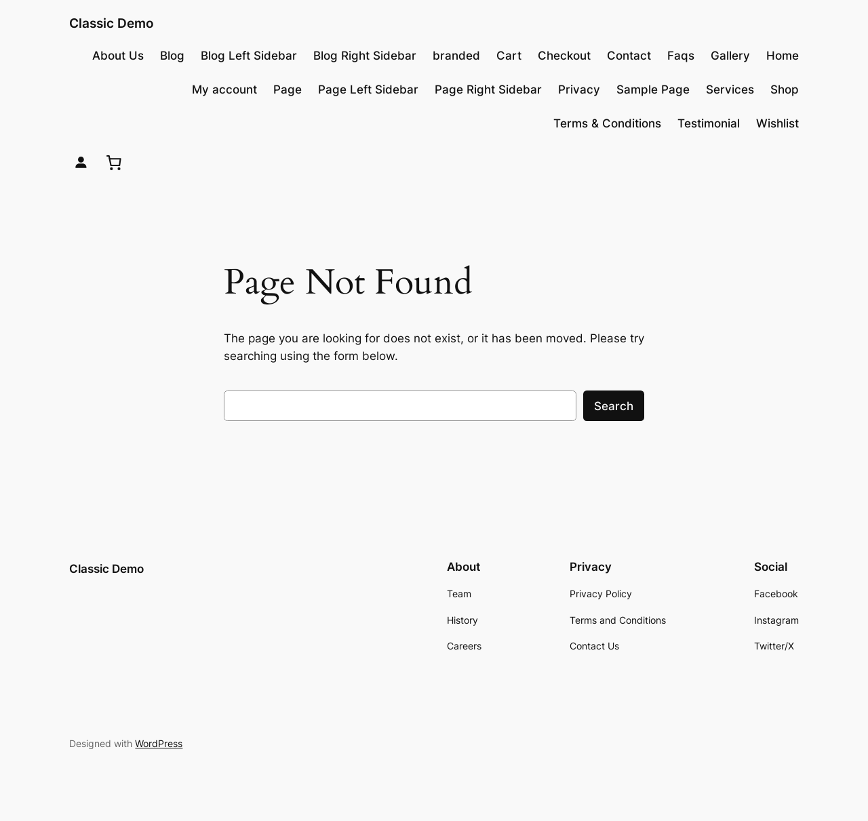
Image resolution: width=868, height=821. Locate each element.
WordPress (158, 743)
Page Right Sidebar (488, 89)
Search (613, 406)
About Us (118, 55)
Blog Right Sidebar (364, 55)
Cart (508, 55)
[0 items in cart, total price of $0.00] (114, 162)
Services (730, 89)
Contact (629, 55)
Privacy (579, 89)
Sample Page (653, 89)
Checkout (564, 55)
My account (224, 89)
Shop (784, 89)
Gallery (730, 55)
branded (456, 55)
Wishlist (777, 123)
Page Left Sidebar (368, 89)
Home (782, 55)
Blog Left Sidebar (249, 55)
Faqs (680, 55)
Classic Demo (111, 23)
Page (287, 89)
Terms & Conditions (607, 123)
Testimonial (708, 123)
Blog (172, 55)
